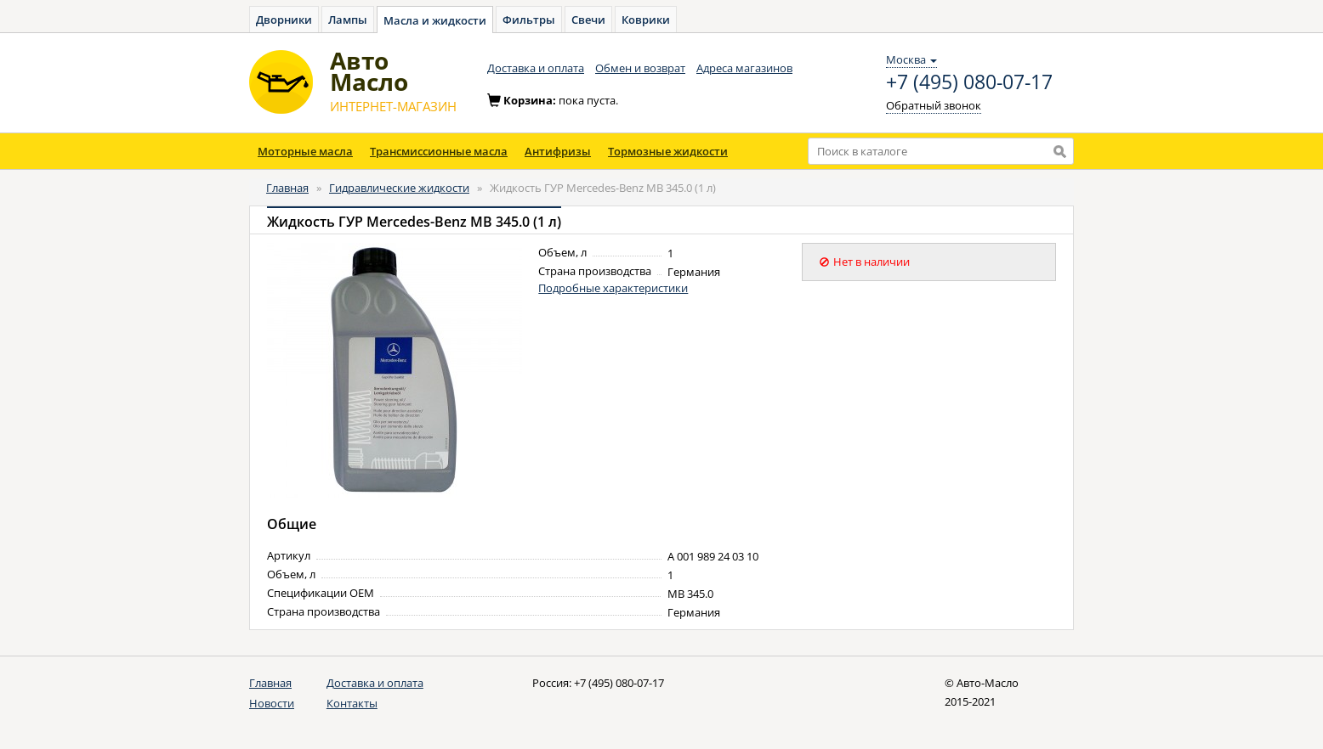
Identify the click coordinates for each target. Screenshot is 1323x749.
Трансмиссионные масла (439, 151)
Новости (271, 703)
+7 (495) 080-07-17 (969, 82)
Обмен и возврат (640, 68)
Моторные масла (305, 151)
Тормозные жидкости (668, 151)
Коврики (646, 19)
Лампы (347, 19)
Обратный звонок (933, 105)
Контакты (352, 703)
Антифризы (558, 151)
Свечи (588, 19)
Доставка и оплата (535, 68)
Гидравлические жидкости (399, 187)
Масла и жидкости (434, 20)
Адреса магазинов (744, 68)
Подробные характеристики (613, 288)
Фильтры (529, 19)
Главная (287, 187)
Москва (911, 59)
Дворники (284, 19)
